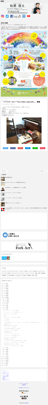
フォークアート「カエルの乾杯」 (11, 330)
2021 (4, 292)
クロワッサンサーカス (13, 271)
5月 (5, 347)
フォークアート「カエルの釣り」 (11, 313)
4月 (5, 349)
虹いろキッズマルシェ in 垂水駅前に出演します (13, 24)
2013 (4, 363)
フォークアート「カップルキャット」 (12, 333)
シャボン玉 (21, 271)
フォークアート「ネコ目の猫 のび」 (12, 335)
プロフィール (6, 373)
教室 (36, 273)
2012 (4, 365)
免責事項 (24, 384)
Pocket (42, 148)
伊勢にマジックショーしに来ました (13, 202)
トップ (4, 370)
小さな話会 (24, 275)
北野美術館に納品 (8, 332)
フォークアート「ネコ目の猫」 (10, 337)
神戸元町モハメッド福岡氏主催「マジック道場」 (15, 187)
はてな (27, 148)
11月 (5, 300)
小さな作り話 (17, 275)
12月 (5, 298)
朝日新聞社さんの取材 (9, 338)
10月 (5, 302)
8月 (5, 305)
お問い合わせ (6, 376)
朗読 (36, 275)
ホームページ (6, 372)
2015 (4, 360)
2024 (4, 286)
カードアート (4, 271)
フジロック (22, 273)
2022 (4, 290)
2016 (4, 358)
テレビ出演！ (7, 319)
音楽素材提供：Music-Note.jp (24, 387)
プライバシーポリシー (24, 383)
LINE (35, 148)
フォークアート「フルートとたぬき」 (13, 192)
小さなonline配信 (10, 275)
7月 (5, 307)
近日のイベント (6, 379)
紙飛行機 (43, 273)
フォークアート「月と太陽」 (10, 326)
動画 (4, 378)
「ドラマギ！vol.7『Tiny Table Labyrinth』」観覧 (15, 340)
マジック (27, 273)
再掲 (39, 273)
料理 (33, 275)
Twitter (5, 148)
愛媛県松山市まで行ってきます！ (11, 325)
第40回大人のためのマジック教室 (11, 344)
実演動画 (4, 275)
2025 (4, 285)
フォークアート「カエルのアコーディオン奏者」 (15, 342)
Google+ (20, 148)
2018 (4, 297)
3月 (5, 351)
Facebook (13, 148)
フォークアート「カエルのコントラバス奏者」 (14, 345)
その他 (25, 271)
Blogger (27, 402)
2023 (4, 288)
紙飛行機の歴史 (8, 177)
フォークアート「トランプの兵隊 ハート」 (13, 312)
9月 (5, 303)
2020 (4, 293)
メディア (32, 273)
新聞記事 (29, 275)
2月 (5, 353)
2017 (4, 356)
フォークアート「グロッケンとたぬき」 (14, 197)
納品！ (5, 315)
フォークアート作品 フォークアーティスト (10, 273)
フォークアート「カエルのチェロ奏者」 (13, 317)
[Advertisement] (24, 160)
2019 (4, 295)
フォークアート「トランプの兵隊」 (11, 310)
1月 (5, 354)
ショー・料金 (6, 375)
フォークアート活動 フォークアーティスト (36, 271)
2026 (4, 283)
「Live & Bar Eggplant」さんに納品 (12, 328)
